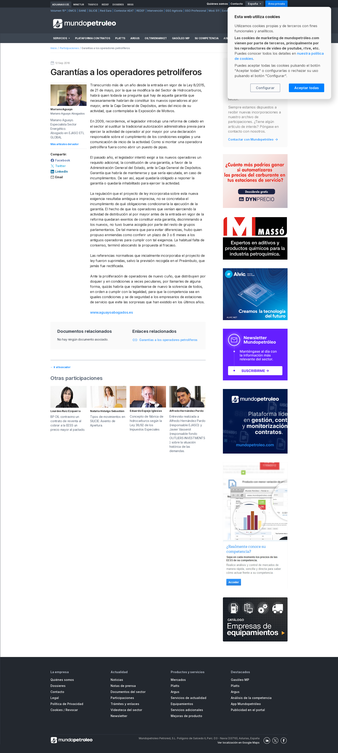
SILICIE (93, 10)
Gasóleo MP (180, 38)
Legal (54, 698)
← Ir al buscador (60, 367)
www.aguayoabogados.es (111, 312)
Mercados (178, 680)
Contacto (236, 3)
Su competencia (206, 38)
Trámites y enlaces (125, 704)
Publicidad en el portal (248, 710)
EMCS (72, 10)
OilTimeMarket (156, 38)
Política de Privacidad (66, 704)
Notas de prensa (123, 686)
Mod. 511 (214, 10)
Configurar (265, 88)
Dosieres (118, 4)
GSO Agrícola (174, 10)
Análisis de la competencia (251, 698)
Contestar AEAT (124, 10)
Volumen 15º (58, 10)
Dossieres (58, 686)
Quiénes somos (217, 3)
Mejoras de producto (186, 716)
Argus (134, 38)
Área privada (276, 3)
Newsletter (119, 716)
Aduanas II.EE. (61, 4)
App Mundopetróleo (246, 704)
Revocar (72, 710)
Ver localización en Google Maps (239, 742)
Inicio (53, 48)
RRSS (130, 4)
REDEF (105, 4)
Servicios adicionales (187, 710)
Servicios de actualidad (188, 698)
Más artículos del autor (64, 144)
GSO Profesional (195, 10)
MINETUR (78, 4)
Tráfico (93, 4)
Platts (120, 38)
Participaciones (69, 48)
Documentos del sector (128, 692)
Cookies (56, 710)
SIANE (82, 10)
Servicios (60, 38)
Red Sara (105, 10)
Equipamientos (182, 704)
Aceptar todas (306, 88)
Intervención (155, 10)
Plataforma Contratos (92, 38)
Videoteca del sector (126, 710)
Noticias (117, 680)
